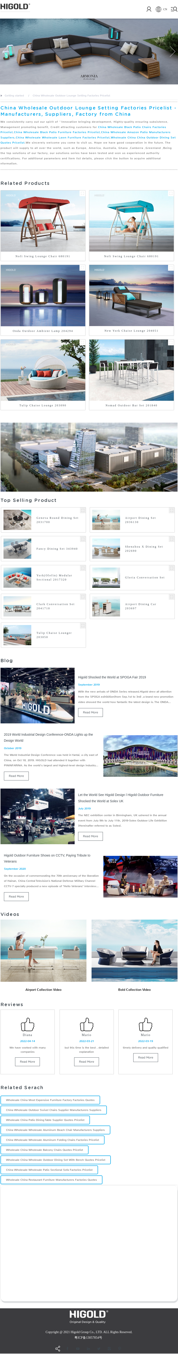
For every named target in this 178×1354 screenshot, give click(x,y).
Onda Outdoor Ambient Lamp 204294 (43, 331)
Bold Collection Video (134, 990)
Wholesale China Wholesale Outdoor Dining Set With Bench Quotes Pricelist (55, 1160)
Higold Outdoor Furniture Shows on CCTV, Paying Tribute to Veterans (47, 858)
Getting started (14, 95)
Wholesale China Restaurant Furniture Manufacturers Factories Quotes (51, 1180)
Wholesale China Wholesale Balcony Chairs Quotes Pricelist (44, 1150)
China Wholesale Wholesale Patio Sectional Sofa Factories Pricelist (49, 1170)
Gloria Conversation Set (145, 577)
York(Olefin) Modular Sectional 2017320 (54, 577)
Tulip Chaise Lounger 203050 (54, 635)
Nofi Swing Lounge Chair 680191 (43, 256)
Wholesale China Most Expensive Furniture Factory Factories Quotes (50, 1100)
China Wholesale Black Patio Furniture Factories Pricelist (57, 132)
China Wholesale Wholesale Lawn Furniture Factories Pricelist (63, 137)
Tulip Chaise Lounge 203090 (43, 405)
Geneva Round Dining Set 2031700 (57, 520)
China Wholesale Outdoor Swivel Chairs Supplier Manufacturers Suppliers (53, 1110)
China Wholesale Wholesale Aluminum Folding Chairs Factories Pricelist (52, 1140)
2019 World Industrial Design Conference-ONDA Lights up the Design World (48, 737)
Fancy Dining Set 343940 (57, 548)
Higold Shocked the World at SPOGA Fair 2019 (112, 677)
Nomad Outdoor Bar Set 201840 (132, 405)
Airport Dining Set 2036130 (140, 520)
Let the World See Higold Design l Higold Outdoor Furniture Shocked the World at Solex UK (120, 798)
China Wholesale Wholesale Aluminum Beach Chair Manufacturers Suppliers (55, 1130)
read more (90, 712)
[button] (5, 51)
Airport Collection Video (43, 990)
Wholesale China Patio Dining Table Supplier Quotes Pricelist (45, 1120)
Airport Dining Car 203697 (141, 606)
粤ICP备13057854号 (88, 1338)
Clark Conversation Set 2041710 (55, 606)
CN (158, 9)
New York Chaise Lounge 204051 (132, 330)
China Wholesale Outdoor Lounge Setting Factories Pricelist (71, 95)
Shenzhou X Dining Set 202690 (144, 548)
